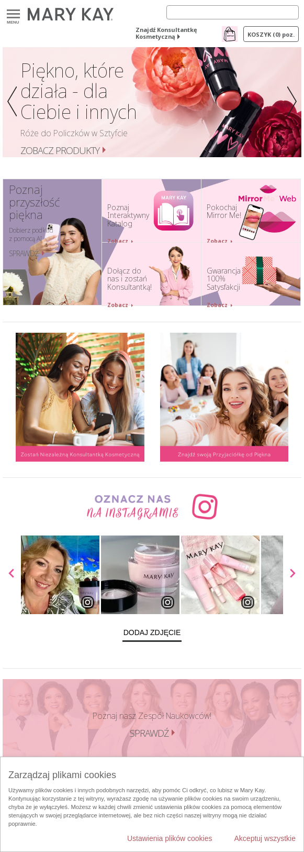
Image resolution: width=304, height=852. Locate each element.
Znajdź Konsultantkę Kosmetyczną (166, 33)
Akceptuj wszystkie (265, 838)
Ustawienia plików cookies (169, 838)
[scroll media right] (292, 575)
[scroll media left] (12, 575)
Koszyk (271, 34)
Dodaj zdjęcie (152, 632)
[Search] (232, 12)
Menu (13, 14)
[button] (10, 102)
